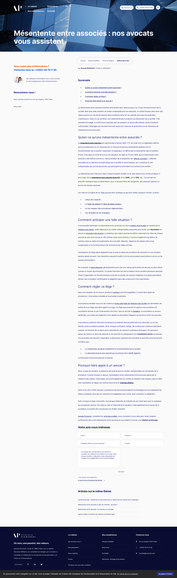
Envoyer (121, 472)
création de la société (138, 226)
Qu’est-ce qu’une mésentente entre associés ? (103, 87)
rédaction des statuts (86, 229)
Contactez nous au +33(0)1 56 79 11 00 (35, 70)
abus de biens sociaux (112, 204)
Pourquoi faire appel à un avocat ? (99, 101)
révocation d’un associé (95, 233)
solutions (116, 292)
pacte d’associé (96, 267)
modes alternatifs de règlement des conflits (130, 303)
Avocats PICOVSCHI (88, 68)
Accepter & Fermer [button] (165, 574)
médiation (136, 311)
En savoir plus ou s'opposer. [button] (127, 574)
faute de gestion (94, 204)
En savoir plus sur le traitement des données (90, 480)
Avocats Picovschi (84, 416)
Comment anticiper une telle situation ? (100, 92)
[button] (31, 7)
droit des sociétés (110, 416)
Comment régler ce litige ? (95, 96)
